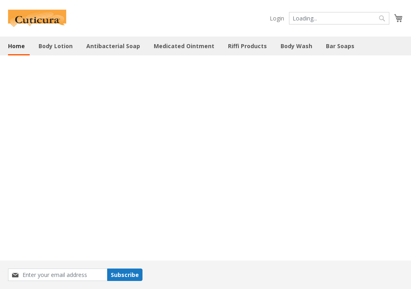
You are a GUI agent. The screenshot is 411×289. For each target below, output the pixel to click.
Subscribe (125, 275)
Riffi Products (247, 46)
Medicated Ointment (184, 46)
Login (277, 18)
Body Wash (296, 46)
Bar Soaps (340, 46)
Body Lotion (56, 46)
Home (16, 46)
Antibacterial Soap (113, 46)
